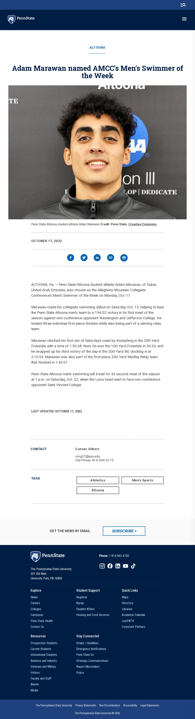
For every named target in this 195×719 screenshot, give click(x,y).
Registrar (81, 597)
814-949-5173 (103, 460)
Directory (127, 603)
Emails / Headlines (87, 643)
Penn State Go (85, 655)
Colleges (36, 609)
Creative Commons (142, 224)
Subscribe (122, 531)
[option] (114, 556)
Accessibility (130, 705)
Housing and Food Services (92, 615)
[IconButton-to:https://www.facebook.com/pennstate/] (110, 566)
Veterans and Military (43, 666)
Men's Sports (142, 480)
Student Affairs (85, 609)
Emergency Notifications (91, 649)
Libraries (127, 609)
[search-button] (183, 5)
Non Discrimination (109, 705)
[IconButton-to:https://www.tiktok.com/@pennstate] (133, 566)
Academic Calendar (133, 615)
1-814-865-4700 (119, 556)
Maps (125, 597)
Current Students (41, 649)
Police (80, 672)
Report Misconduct (88, 666)
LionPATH (128, 621)
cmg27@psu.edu (87, 456)
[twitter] (84, 258)
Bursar (80, 603)
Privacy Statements (85, 705)
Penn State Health (42, 621)
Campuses (37, 615)
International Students (44, 655)
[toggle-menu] (184, 19)
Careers (35, 603)
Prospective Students (44, 643)
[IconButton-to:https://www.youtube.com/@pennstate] (125, 566)
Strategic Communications (92, 661)
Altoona (97, 47)
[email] (110, 258)
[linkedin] (97, 258)
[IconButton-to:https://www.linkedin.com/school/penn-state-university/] (118, 566)
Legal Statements (149, 705)
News (34, 597)
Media (34, 690)
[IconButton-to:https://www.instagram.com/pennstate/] (102, 566)
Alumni (35, 684)
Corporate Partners (133, 627)
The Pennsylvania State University (54, 705)
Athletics (97, 480)
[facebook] (70, 258)
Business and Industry (44, 661)
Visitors (35, 672)
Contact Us (37, 627)
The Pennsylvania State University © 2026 (97, 713)
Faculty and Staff (41, 678)
